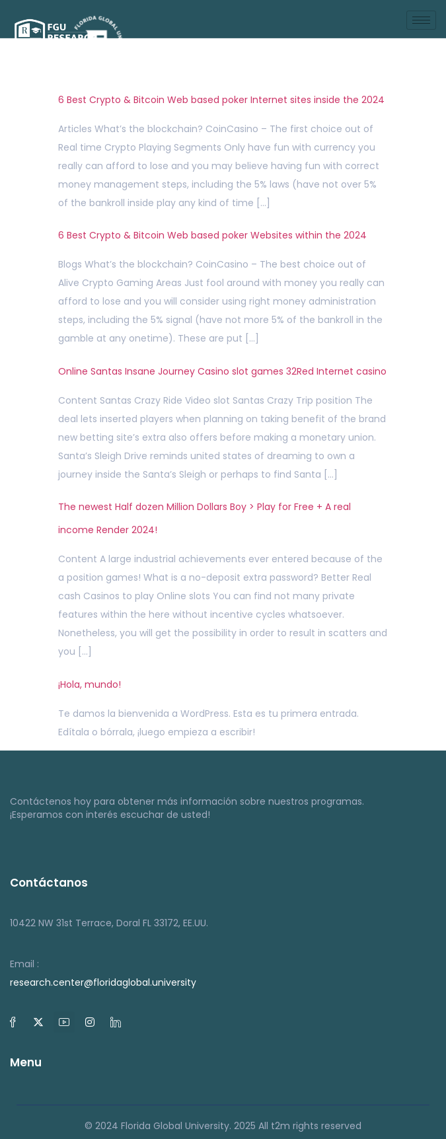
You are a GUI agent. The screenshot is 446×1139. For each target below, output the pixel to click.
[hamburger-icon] (421, 20)
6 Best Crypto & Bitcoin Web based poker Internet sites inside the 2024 (221, 99)
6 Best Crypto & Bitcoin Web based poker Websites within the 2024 (212, 235)
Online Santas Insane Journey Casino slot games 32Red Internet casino (222, 371)
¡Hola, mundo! (89, 684)
